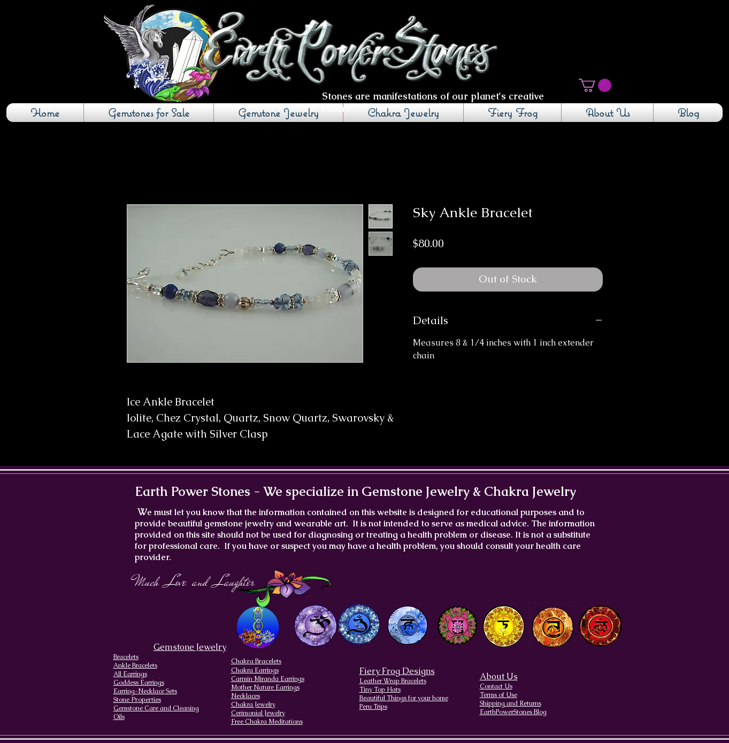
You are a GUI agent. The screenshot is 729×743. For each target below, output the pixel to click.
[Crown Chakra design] (316, 625)
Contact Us (496, 686)
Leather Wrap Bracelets (392, 681)
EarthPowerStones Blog (513, 712)
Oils (119, 717)
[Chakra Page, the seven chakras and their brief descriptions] (258, 628)
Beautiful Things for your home (403, 698)
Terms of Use (498, 695)
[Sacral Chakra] (552, 625)
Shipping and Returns (510, 703)
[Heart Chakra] (457, 625)
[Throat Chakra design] (407, 625)
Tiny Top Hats (380, 689)
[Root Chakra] (600, 625)
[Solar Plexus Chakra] (503, 626)
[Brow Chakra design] (359, 624)
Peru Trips (373, 706)
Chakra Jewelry (253, 704)
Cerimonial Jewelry (258, 713)
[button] (595, 85)
